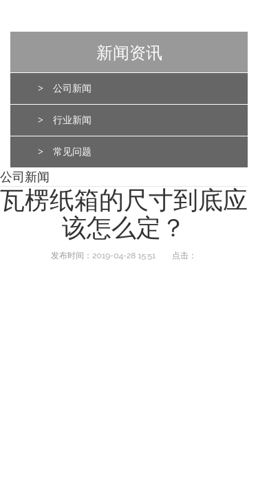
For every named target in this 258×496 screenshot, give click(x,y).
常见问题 (72, 152)
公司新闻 (72, 88)
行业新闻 (72, 120)
